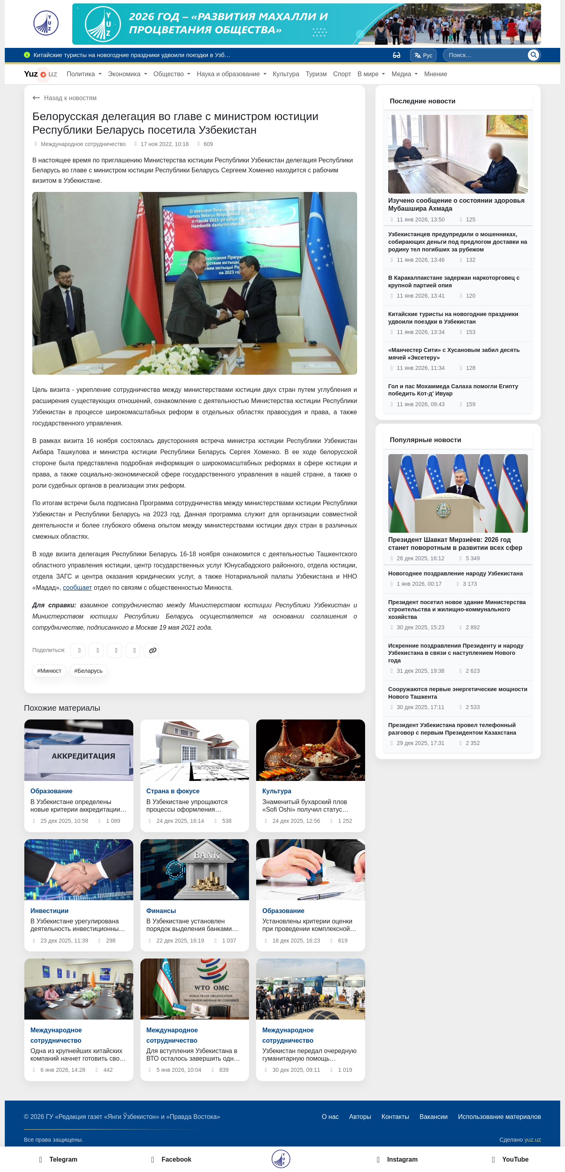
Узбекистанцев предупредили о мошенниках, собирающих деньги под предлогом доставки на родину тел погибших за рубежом (457, 241)
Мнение (435, 74)
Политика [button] (82, 74)
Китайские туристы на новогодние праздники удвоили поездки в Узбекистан (453, 318)
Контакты (395, 1116)
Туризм (316, 74)
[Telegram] (77, 650)
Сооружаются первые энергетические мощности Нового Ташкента (457, 693)
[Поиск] (533, 55)
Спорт (342, 74)
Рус (424, 55)
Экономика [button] (125, 74)
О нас (330, 1116)
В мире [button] (369, 74)
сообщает (77, 587)
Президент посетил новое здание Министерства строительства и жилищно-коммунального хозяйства (457, 609)
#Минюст (49, 671)
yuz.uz (532, 1139)
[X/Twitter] (114, 650)
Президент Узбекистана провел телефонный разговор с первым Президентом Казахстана (452, 729)
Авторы (360, 1116)
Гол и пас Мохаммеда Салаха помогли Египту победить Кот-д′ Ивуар (453, 390)
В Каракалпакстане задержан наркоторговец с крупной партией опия (454, 282)
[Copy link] (151, 650)
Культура (286, 74)
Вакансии (433, 1116)
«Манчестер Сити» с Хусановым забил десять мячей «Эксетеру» (454, 354)
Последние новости (423, 101)
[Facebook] (96, 650)
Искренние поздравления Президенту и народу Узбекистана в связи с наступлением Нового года (456, 653)
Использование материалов (499, 1116)
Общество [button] (170, 74)
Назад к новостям (64, 98)
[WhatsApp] (132, 650)
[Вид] (396, 55)
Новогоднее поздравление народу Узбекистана (455, 573)
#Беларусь (88, 671)
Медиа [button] (402, 74)
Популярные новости (425, 440)
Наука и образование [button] (229, 74)
